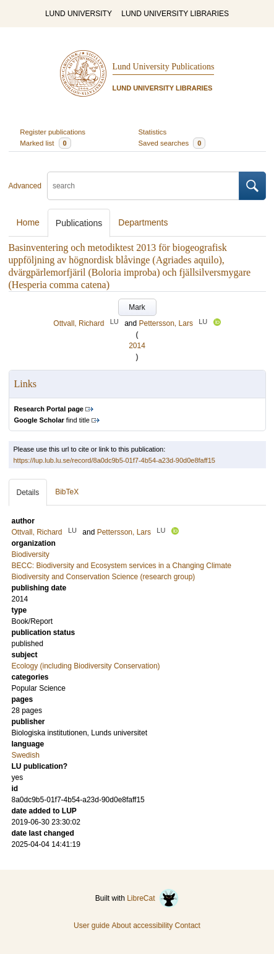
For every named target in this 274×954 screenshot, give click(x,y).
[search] (143, 186)
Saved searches (172, 143)
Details (28, 492)
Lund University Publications (164, 66)
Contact (187, 925)
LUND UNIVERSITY (78, 13)
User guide (91, 925)
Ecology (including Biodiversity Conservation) (86, 666)
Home (28, 222)
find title (52, 420)
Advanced (25, 186)
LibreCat (153, 898)
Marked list (45, 143)
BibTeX (67, 492)
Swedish (26, 755)
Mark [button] (137, 307)
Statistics (153, 132)
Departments (143, 222)
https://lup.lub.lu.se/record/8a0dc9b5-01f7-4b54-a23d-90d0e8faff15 (114, 460)
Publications (79, 223)
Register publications (52, 132)
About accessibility (142, 925)
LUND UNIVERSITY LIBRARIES (175, 13)
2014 (137, 345)
